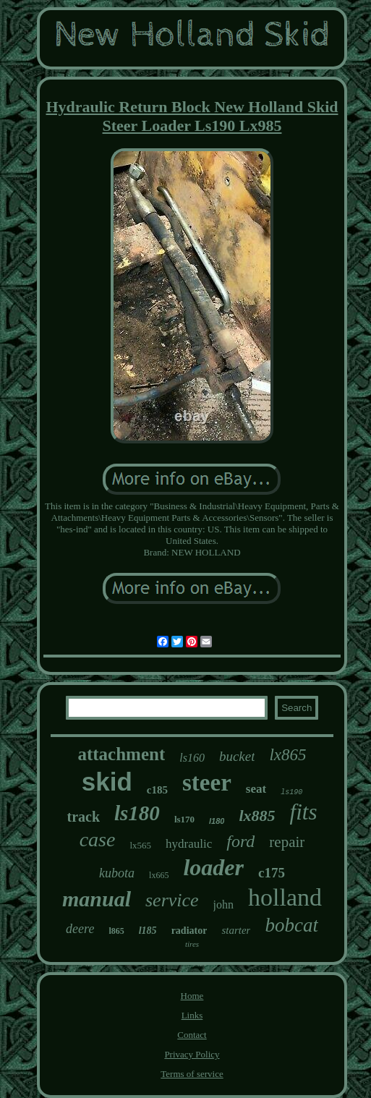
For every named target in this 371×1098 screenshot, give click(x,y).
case (98, 839)
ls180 (137, 813)
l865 (116, 931)
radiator (189, 930)
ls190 (291, 792)
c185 (157, 790)
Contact (191, 1034)
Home (192, 995)
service (172, 900)
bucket (237, 756)
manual (96, 899)
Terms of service (192, 1073)
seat (256, 789)
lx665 (159, 875)
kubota (117, 873)
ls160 (192, 758)
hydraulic (189, 844)
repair (286, 842)
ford (240, 841)
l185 (148, 930)
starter (235, 930)
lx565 (140, 845)
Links (192, 1015)
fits (303, 812)
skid (107, 781)
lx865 (287, 755)
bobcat (291, 925)
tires (192, 944)
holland (285, 897)
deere (80, 929)
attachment (121, 754)
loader (213, 867)
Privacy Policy (191, 1054)
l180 (216, 821)
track (83, 817)
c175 (271, 872)
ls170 (184, 819)
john (223, 904)
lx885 (257, 816)
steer (206, 783)
